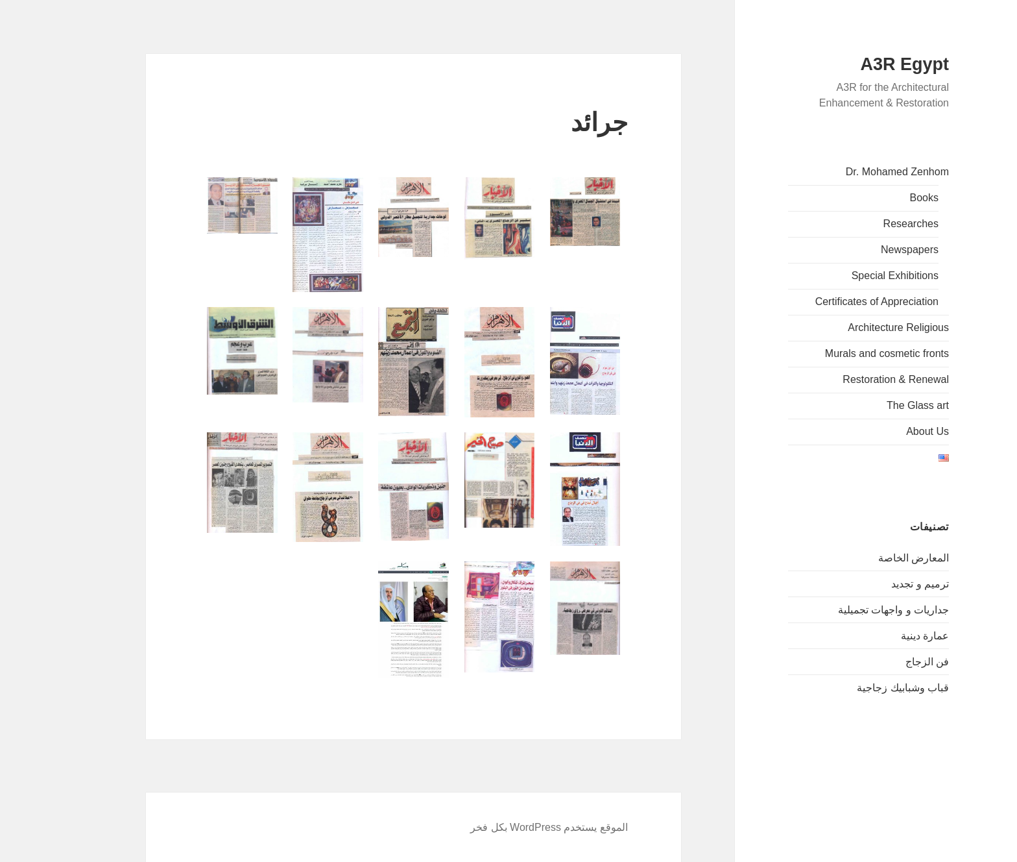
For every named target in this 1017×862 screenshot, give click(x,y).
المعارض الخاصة (874, 557)
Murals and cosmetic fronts (848, 353)
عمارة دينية (886, 635)
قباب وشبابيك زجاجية (864, 687)
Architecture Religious (859, 327)
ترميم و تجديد (881, 583)
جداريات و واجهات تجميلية (854, 609)
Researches (872, 223)
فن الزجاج (888, 661)
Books (885, 197)
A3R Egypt (865, 64)
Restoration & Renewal (857, 379)
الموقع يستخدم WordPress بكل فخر (510, 827)
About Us (888, 431)
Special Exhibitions (856, 275)
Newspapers (871, 249)
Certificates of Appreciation (838, 301)
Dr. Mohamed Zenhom (858, 171)
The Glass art (879, 405)
